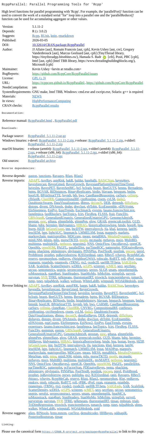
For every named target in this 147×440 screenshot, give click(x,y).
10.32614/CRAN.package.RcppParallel (58, 45)
